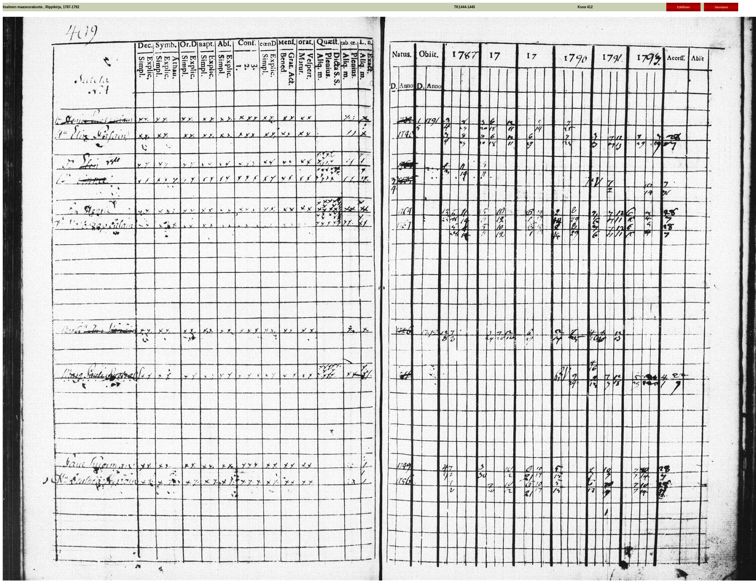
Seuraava (721, 7)
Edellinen (683, 7)
